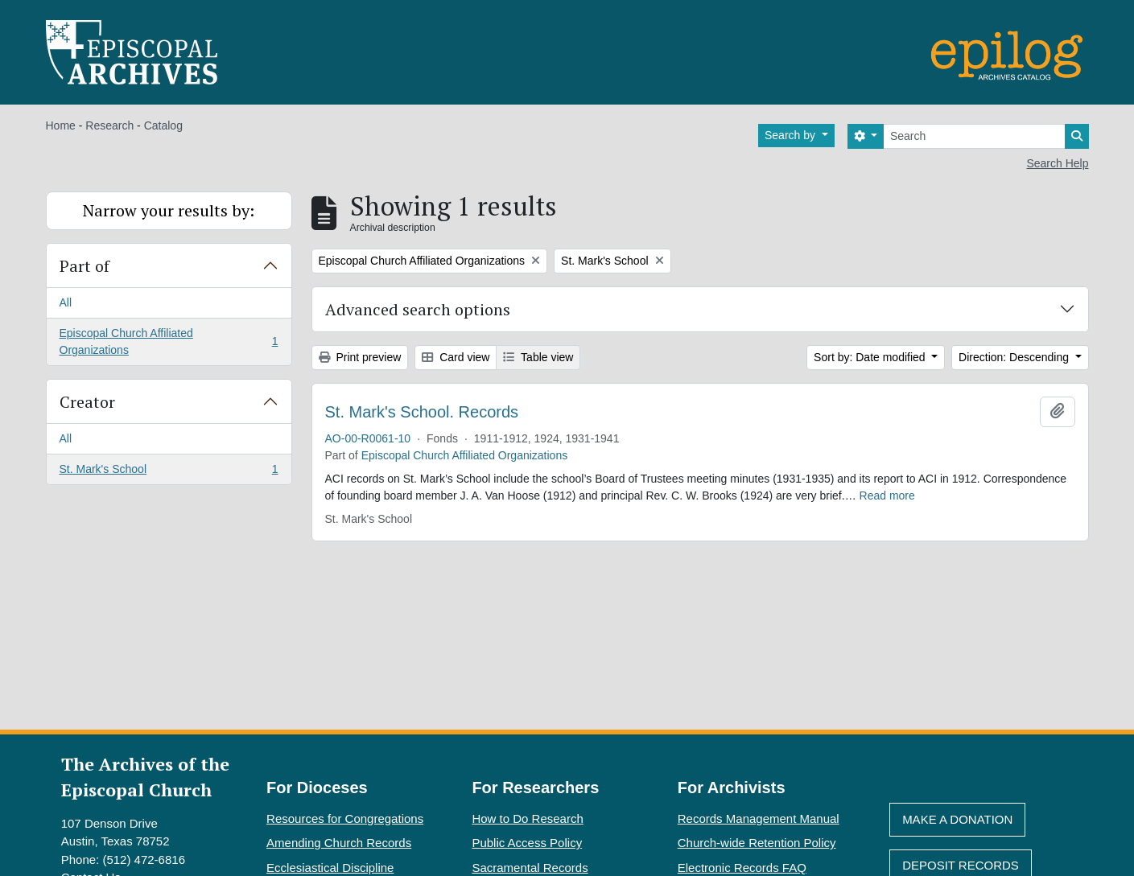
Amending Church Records (338, 842)
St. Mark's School (168, 472)
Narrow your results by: (168, 210)
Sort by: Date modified (871, 357)
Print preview (360, 357)
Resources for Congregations (344, 818)
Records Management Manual (758, 818)
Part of (84, 266)
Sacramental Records (530, 867)
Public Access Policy (527, 842)
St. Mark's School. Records (422, 412)
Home (61, 125)
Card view (455, 357)
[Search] (974, 136)
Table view (538, 357)
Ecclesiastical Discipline (330, 867)
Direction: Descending (1015, 357)
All (66, 302)
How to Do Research (527, 818)
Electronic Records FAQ (742, 867)
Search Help (1057, 163)
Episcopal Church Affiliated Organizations (168, 341)
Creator (87, 402)
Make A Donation (957, 819)
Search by (792, 135)
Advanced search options (417, 309)
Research (109, 125)
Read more (887, 495)
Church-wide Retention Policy (757, 842)
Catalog (163, 125)
